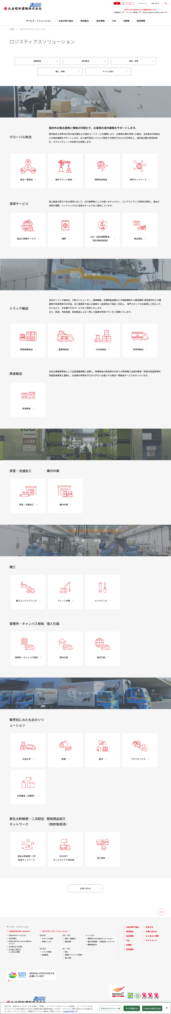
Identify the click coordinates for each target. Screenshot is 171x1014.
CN (130, 3)
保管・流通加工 (70, 938)
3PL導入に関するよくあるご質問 (15, 950)
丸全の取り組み (65, 20)
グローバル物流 (47, 938)
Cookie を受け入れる (152, 1008)
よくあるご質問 (152, 936)
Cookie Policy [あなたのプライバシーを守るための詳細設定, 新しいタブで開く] (69, 1011)
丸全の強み (13, 938)
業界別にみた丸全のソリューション (100, 938)
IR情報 (126, 20)
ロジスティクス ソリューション (55, 931)
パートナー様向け (132, 12)
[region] (85, 1008)
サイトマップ (142, 3)
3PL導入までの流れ (16, 946)
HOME (11, 29)
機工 (66, 952)
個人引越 (68, 958)
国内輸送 (85, 61)
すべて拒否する (132, 1008)
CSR (114, 20)
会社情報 (100, 20)
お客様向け (118, 12)
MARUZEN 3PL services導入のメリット (20, 942)
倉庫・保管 (133, 61)
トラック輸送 (46, 952)
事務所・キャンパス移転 (73, 955)
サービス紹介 (108, 71)
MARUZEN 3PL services (19, 931)
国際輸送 (37, 61)
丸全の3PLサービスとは (17, 935)
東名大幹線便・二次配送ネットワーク (101, 941)
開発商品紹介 (92, 944)
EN (123, 3)
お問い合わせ (155, 3)
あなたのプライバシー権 (110, 1008)
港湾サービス (46, 941)
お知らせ (149, 927)
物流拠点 (85, 20)
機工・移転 (60, 71)
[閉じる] (167, 1008)
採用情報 (141, 20)
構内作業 (68, 941)
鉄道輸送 (45, 955)
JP (117, 3)
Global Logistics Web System (153, 12)
